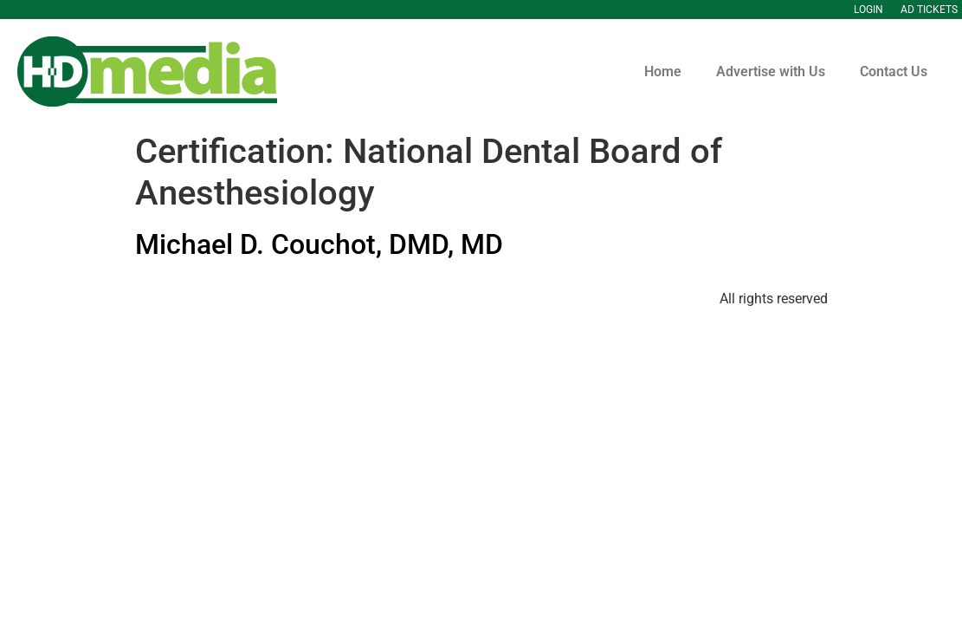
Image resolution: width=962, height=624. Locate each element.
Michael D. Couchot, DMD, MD (319, 244)
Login (868, 9)
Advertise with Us (770, 71)
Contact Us (893, 71)
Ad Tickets (929, 9)
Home (662, 71)
